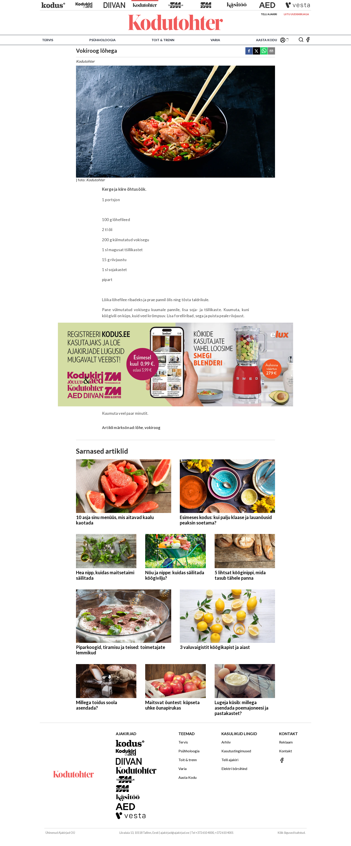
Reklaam (286, 742)
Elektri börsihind (234, 768)
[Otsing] (301, 40)
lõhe (139, 427)
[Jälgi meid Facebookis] (307, 40)
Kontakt (285, 751)
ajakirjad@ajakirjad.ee (174, 832)
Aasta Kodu (266, 40)
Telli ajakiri (269, 14)
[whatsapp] (264, 51)
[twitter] (256, 51)
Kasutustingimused (236, 751)
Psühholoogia (102, 40)
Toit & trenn (163, 40)
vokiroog (152, 427)
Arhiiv (226, 742)
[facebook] (249, 51)
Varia (215, 40)
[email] (271, 51)
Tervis (47, 40)
